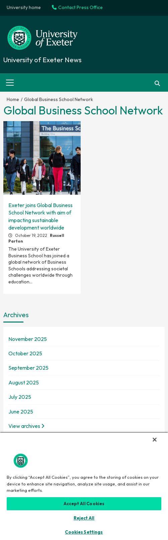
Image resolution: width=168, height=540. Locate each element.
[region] (84, 486)
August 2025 (23, 382)
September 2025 (28, 367)
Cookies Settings (84, 532)
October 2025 (25, 353)
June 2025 (20, 411)
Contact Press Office (77, 7)
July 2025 (19, 396)
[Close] (155, 440)
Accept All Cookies (84, 503)
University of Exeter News (42, 60)
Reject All (84, 518)
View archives (26, 426)
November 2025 (27, 339)
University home (24, 7)
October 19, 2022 (31, 235)
